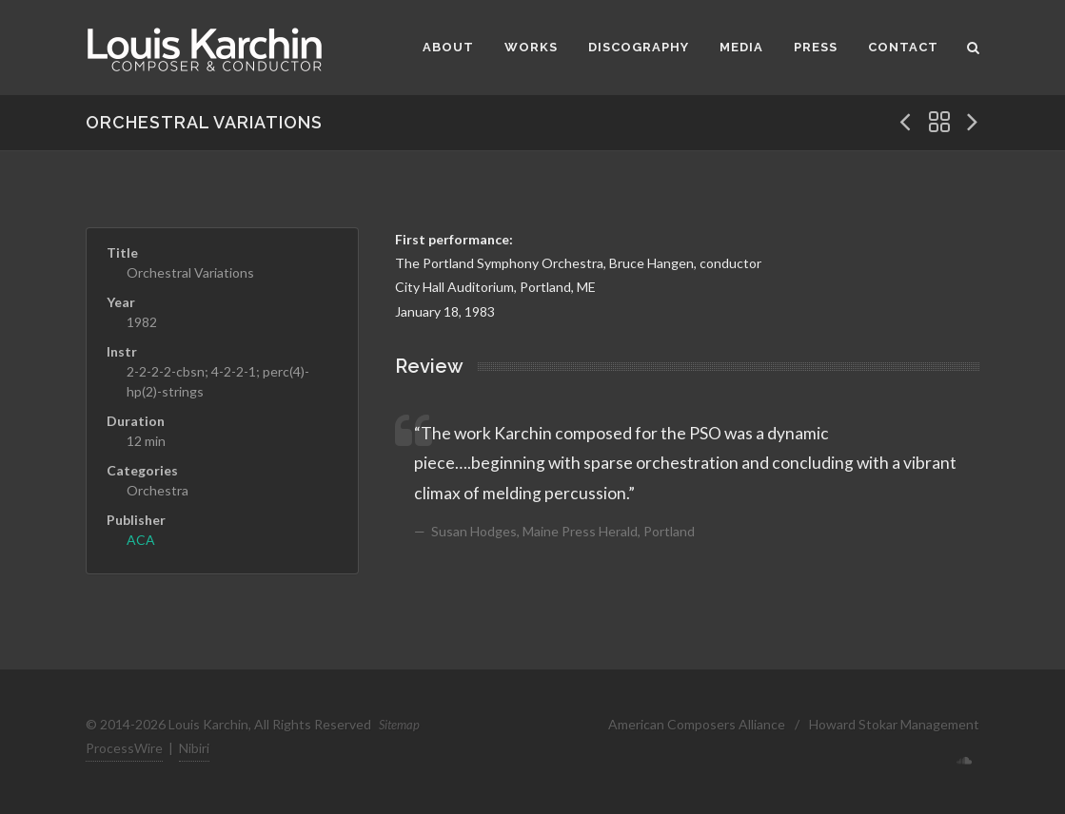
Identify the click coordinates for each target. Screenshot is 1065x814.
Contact (903, 47)
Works (531, 47)
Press (816, 47)
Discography (638, 47)
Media (741, 47)
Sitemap (399, 724)
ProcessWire (124, 748)
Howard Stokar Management (894, 724)
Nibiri (194, 748)
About (448, 47)
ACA (141, 540)
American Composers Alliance (696, 724)
